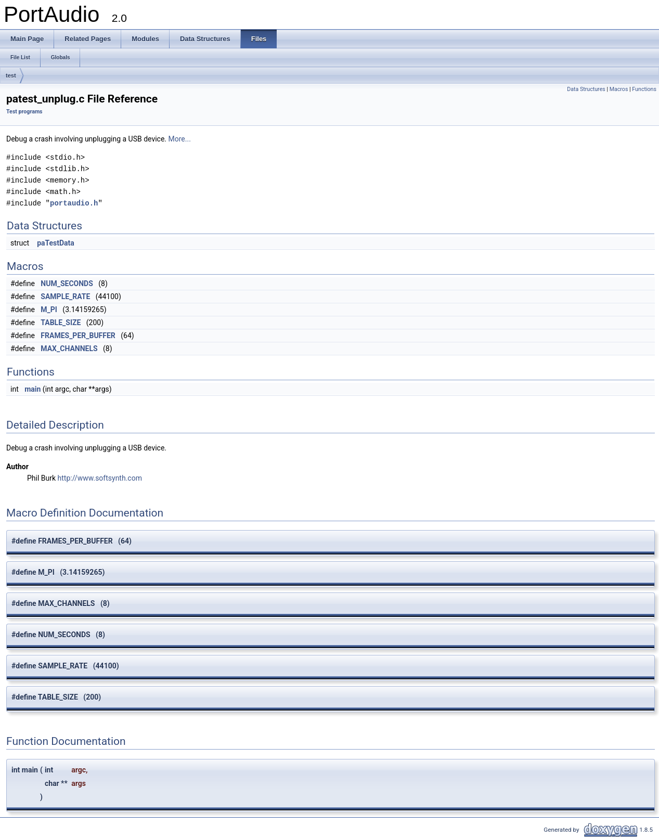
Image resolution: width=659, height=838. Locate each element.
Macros (619, 89)
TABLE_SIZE (61, 322)
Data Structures (586, 89)
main (32, 389)
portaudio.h (74, 203)
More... (180, 139)
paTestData (55, 243)
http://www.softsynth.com (100, 478)
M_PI (49, 309)
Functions (644, 89)
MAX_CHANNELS (69, 348)
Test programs (24, 111)
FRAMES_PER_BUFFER (78, 335)
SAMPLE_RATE (65, 296)
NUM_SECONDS (67, 283)
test (11, 75)
